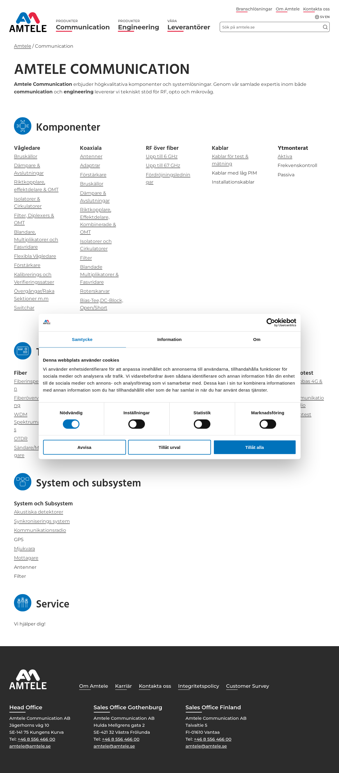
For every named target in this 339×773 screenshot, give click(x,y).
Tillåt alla (254, 447)
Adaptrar (90, 165)
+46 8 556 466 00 (36, 739)
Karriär (123, 686)
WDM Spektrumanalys (32, 422)
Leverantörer (188, 25)
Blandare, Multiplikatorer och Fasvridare (36, 239)
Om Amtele (288, 9)
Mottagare (26, 558)
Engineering (138, 25)
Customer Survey (247, 686)
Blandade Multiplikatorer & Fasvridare (99, 274)
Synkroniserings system (42, 521)
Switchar (24, 307)
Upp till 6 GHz (162, 156)
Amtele (22, 46)
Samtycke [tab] (82, 339)
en (327, 17)
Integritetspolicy (198, 686)
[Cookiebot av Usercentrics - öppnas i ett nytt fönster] (270, 322)
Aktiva (285, 156)
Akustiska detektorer (38, 512)
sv (322, 17)
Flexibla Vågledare (35, 256)
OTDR (21, 438)
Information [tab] (169, 339)
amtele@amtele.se (30, 746)
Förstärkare (27, 265)
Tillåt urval (169, 447)
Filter (86, 258)
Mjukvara (24, 548)
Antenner (91, 156)
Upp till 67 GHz (163, 165)
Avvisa (84, 447)
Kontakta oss (316, 9)
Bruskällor (25, 156)
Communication (83, 25)
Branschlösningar (254, 9)
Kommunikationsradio (40, 530)
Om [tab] (256, 339)
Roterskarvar (95, 291)
